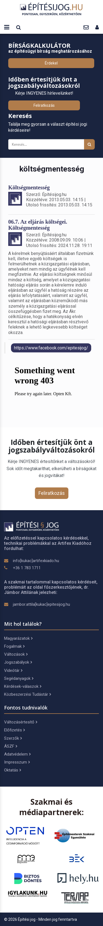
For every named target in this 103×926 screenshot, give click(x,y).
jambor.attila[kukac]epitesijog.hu (41, 604)
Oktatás (12, 770)
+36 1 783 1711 (27, 567)
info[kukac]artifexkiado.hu (36, 560)
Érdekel (51, 63)
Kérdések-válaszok (22, 686)
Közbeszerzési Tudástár (27, 694)
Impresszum (17, 762)
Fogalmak (14, 646)
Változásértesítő (20, 722)
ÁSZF (10, 746)
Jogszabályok (18, 662)
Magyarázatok (18, 638)
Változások (15, 654)
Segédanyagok (18, 678)
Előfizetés (14, 730)
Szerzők (13, 738)
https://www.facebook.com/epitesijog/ (51, 347)
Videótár (13, 670)
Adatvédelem (17, 754)
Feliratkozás (44, 105)
